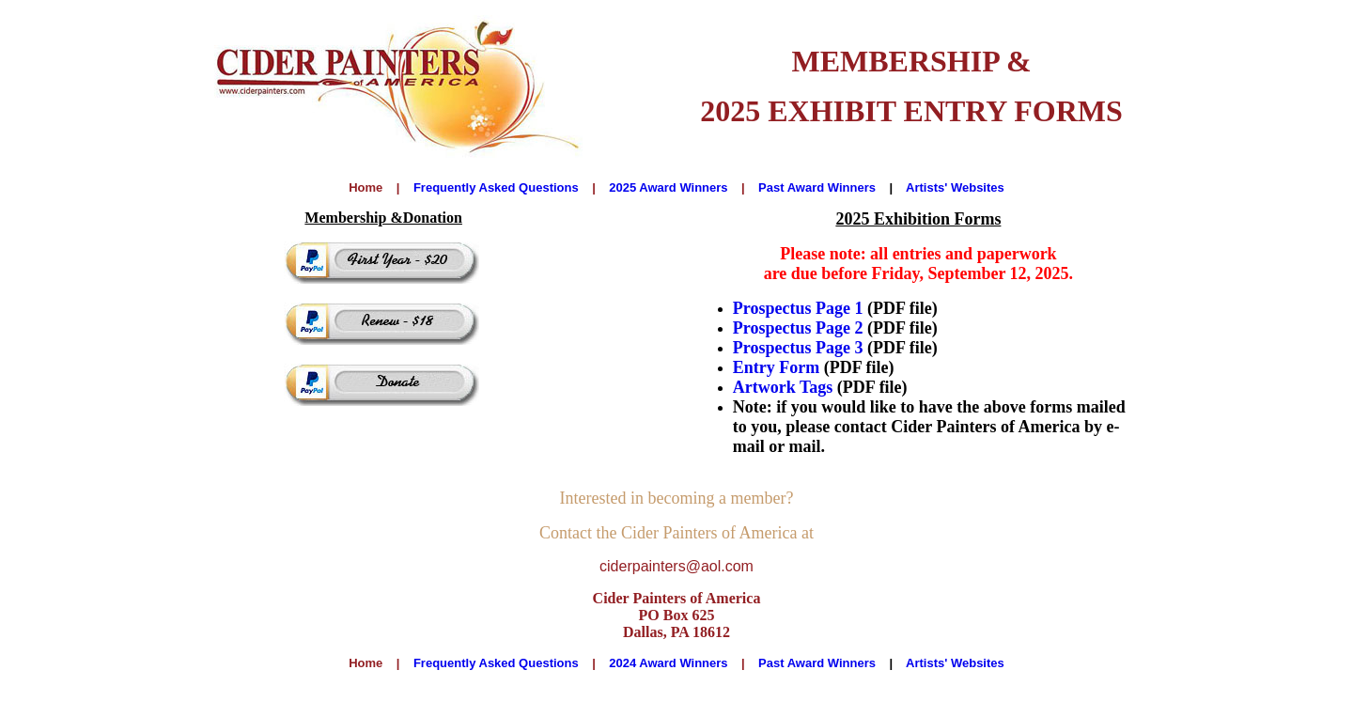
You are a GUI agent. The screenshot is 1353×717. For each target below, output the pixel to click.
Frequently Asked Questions (496, 187)
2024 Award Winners (668, 663)
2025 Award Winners (668, 187)
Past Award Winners (817, 187)
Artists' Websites (955, 187)
